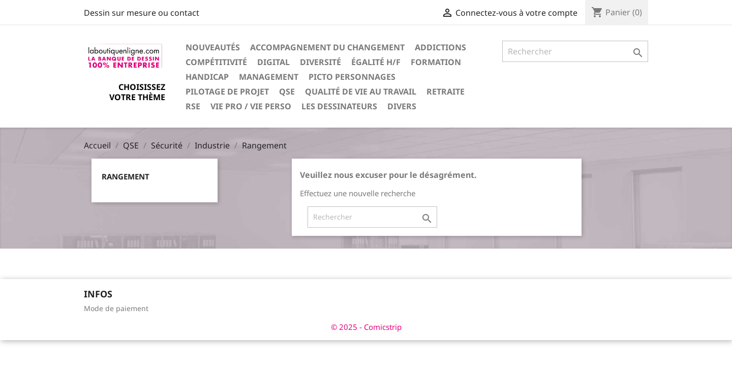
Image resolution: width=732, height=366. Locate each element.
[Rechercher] (575, 51)
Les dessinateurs (339, 106)
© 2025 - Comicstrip (366, 327)
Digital (273, 62)
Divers (401, 106)
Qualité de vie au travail (360, 91)
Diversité (320, 62)
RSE (193, 106)
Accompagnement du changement (327, 47)
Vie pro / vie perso (250, 106)
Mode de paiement (116, 308)
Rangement (125, 176)
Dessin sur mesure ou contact (141, 12)
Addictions (440, 47)
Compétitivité (216, 62)
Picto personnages (352, 76)
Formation (436, 62)
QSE (287, 91)
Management (268, 76)
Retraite (445, 91)
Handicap (207, 76)
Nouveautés (213, 47)
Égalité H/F (376, 62)
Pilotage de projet (227, 91)
